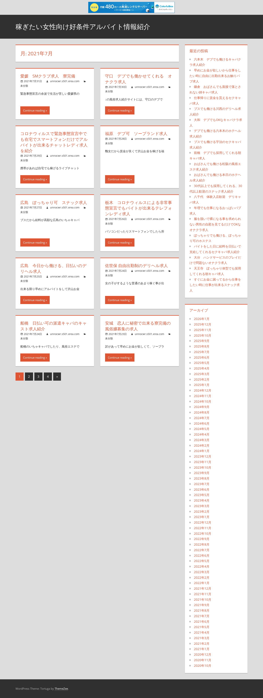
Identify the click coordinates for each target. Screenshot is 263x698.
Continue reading (34, 110)
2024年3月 (201, 440)
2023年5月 (201, 495)
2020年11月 (202, 660)
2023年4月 (201, 500)
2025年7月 (201, 352)
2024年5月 (201, 429)
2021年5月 (201, 627)
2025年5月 (201, 363)
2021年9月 (201, 605)
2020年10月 (202, 665)
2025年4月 (201, 368)
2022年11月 (202, 528)
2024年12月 (202, 390)
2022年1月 (201, 583)
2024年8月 (201, 412)
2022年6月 (201, 555)
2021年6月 (201, 621)
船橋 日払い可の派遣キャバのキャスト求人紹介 (53, 326)
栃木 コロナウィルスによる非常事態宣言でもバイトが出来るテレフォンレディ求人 (138, 208)
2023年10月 (202, 467)
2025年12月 (202, 324)
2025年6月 (201, 357)
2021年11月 (202, 594)
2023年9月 (201, 473)
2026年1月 (201, 319)
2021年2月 (201, 643)
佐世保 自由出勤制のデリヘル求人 (136, 265)
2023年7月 (201, 484)
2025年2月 (201, 379)
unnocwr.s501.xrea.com (64, 81)
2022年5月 (201, 561)
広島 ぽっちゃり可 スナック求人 (53, 202)
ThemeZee (61, 688)
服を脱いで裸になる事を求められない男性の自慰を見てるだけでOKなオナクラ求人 (215, 224)
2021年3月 (201, 638)
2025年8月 (201, 346)
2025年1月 (201, 385)
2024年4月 (201, 434)
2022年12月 (202, 522)
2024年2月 (201, 445)
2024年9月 (201, 407)
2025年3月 (201, 374)
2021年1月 (201, 649)
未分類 (24, 85)
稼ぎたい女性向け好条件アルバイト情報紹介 (83, 26)
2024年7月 (201, 418)
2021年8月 (201, 610)
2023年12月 (202, 456)
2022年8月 (201, 544)
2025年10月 (202, 335)
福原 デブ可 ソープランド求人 (136, 133)
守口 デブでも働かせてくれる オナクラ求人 (138, 79)
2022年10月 (202, 533)
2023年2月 (201, 511)
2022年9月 (201, 539)
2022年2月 (201, 577)
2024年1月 (201, 451)
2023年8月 (201, 478)
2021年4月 (201, 632)
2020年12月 (202, 654)
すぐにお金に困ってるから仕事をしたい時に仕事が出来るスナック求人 (215, 285)
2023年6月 (201, 489)
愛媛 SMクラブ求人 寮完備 (47, 76)
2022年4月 (201, 566)
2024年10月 (202, 401)
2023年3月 (201, 506)
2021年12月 (202, 588)
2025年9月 (201, 341)
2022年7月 (201, 550)
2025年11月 (202, 330)
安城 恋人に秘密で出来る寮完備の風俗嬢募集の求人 (138, 326)
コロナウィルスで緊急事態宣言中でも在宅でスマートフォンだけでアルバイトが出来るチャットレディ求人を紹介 (54, 142)
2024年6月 (201, 423)
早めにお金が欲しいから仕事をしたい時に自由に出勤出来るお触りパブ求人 (215, 75)
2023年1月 (201, 517)
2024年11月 (202, 396)
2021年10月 (202, 599)
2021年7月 (201, 616)
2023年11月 (202, 462)
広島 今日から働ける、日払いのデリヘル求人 (53, 268)
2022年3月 (201, 572)
